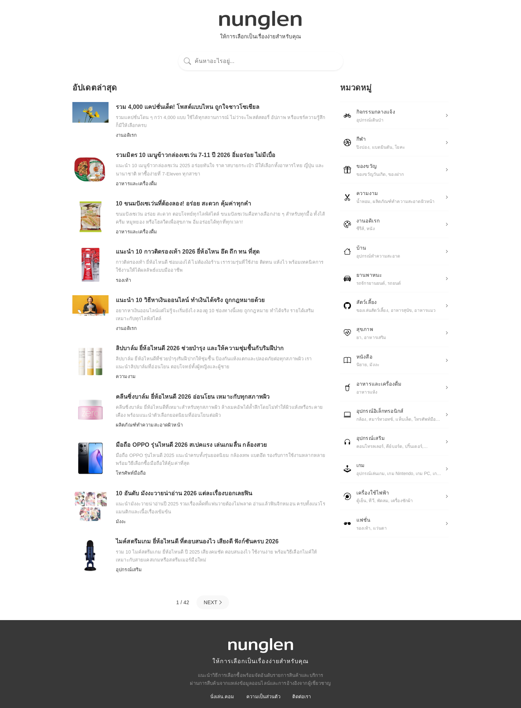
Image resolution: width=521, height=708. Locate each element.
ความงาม (126, 376)
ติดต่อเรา (301, 696)
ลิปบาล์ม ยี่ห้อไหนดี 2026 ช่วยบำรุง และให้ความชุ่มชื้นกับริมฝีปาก (200, 348)
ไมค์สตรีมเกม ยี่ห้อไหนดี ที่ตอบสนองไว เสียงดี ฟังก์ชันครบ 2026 (197, 541)
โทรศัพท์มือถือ (131, 473)
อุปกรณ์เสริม (129, 569)
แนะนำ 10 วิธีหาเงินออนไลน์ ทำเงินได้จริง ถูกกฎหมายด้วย (190, 300)
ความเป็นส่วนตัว (263, 696)
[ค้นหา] (260, 61)
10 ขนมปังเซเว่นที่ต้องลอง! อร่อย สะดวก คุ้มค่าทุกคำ (183, 203)
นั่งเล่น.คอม (222, 696)
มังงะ (121, 521)
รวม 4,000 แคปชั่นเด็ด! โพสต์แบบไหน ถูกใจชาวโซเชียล (187, 107)
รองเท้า (123, 280)
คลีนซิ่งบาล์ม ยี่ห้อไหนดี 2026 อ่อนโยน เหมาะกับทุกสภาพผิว (193, 397)
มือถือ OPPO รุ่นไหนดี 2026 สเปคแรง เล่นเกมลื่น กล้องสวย (191, 445)
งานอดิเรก (126, 135)
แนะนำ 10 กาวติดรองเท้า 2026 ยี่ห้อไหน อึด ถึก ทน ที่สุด (187, 252)
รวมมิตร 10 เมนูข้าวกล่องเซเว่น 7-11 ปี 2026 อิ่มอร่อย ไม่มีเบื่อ (195, 155)
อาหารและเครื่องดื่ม (136, 183)
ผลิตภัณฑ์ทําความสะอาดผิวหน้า (149, 425)
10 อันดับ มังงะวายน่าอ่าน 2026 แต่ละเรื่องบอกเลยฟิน (184, 493)
